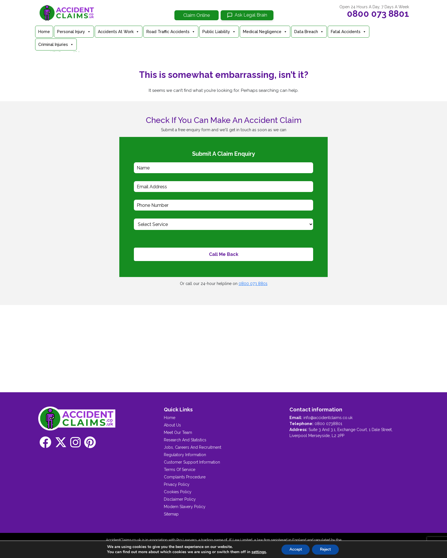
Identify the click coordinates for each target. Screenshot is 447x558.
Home (44, 31)
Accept (294, 549)
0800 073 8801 (378, 14)
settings (257, 551)
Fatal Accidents (348, 31)
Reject (326, 549)
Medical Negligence (265, 31)
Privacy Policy (177, 484)
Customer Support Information (192, 462)
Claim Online (196, 15)
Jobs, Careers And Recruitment (192, 447)
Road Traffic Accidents (170, 31)
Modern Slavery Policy (185, 506)
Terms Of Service (179, 469)
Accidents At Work (118, 31)
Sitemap (171, 514)
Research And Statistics (185, 440)
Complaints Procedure (185, 477)
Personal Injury (74, 31)
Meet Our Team (178, 432)
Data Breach (309, 31)
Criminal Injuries (56, 44)
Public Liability (219, 31)
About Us (172, 425)
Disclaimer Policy (180, 499)
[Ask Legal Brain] (247, 15)
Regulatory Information (185, 454)
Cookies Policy (178, 492)
